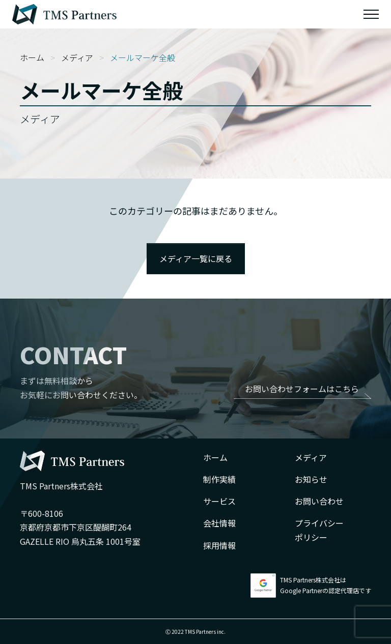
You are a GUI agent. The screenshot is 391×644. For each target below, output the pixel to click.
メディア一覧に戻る (195, 258)
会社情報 (219, 523)
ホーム (32, 57)
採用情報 (219, 545)
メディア (77, 57)
